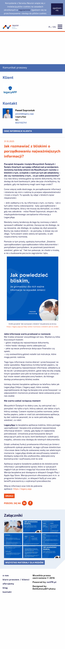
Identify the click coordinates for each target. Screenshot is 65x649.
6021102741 (21, 122)
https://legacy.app (22, 489)
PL (50, 27)
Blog (5, 587)
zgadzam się (57, 9)
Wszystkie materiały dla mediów (24, 562)
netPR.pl (51, 582)
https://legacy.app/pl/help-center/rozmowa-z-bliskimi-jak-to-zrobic (32, 326)
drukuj (9, 496)
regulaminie (24, 10)
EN (54, 27)
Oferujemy (8, 583)
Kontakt (7, 592)
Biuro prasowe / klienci (16, 579)
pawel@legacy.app (24, 113)
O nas (6, 575)
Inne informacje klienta (18, 131)
